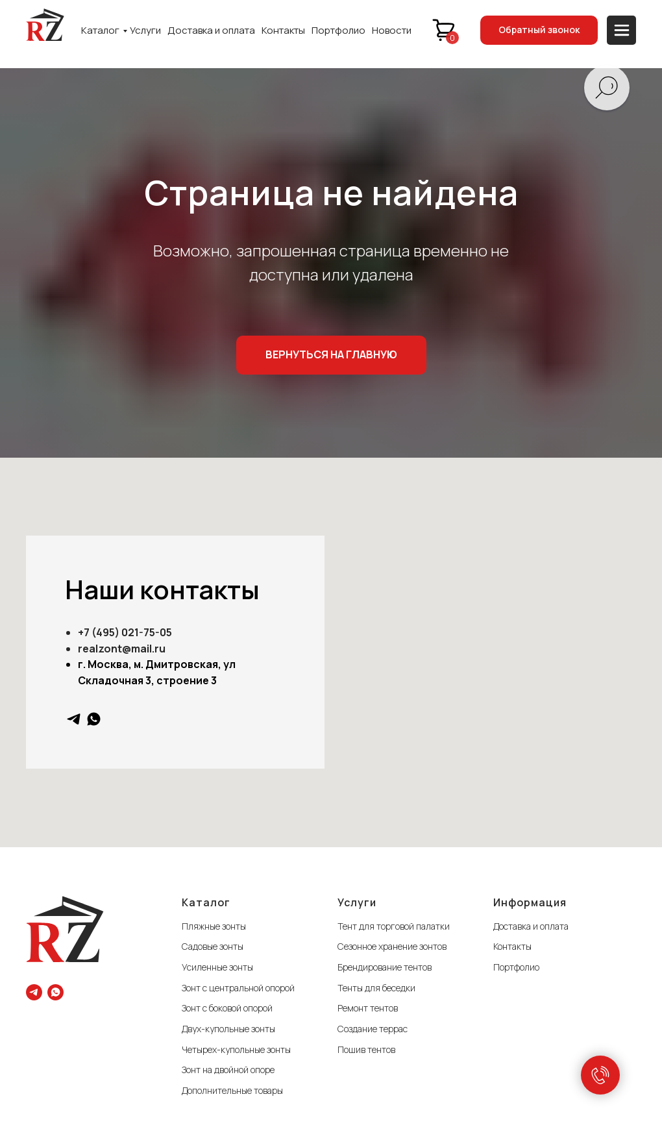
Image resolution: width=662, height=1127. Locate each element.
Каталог (100, 30)
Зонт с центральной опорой (238, 988)
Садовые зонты (212, 946)
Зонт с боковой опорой (227, 1008)
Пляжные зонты (214, 926)
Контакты (283, 30)
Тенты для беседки (376, 988)
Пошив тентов (366, 1049)
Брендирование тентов (384, 967)
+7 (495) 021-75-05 (125, 632)
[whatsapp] (94, 719)
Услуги (145, 30)
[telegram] (74, 719)
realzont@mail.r (118, 648)
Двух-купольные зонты (228, 1028)
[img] (45, 24)
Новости (391, 30)
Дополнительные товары (232, 1090)
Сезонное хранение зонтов (392, 946)
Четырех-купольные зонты (236, 1049)
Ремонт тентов (367, 1008)
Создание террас (372, 1028)
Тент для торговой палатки (393, 926)
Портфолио (338, 30)
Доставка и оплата (211, 30)
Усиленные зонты (217, 967)
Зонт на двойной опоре (228, 1069)
